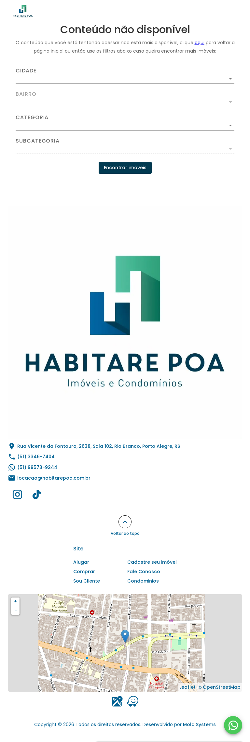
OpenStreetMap (222, 687)
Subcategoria (38, 141)
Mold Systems (199, 724)
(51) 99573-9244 (37, 467)
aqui (199, 42)
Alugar (81, 562)
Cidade (26, 70)
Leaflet (187, 687)
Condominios (143, 581)
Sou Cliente (86, 581)
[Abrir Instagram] (17, 496)
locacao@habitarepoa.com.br (53, 478)
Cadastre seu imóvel (152, 562)
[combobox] (125, 76)
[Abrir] (230, 78)
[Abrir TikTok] (36, 496)
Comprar (84, 571)
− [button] (15, 610)
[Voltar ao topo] (125, 521)
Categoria (32, 117)
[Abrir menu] (228, 11)
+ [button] (15, 601)
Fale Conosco (143, 571)
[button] (125, 125)
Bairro (26, 94)
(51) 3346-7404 (36, 456)
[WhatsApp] (233, 725)
